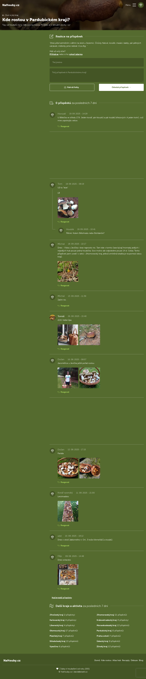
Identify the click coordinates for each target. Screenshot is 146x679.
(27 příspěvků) (64, 630)
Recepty (126, 660)
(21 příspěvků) (112, 615)
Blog (141, 660)
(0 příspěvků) (110, 630)
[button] (134, 5)
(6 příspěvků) (60, 646)
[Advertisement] (23, 76)
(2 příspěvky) (62, 615)
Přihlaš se (54, 54)
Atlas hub (116, 660)
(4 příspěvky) (63, 620)
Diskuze (134, 660)
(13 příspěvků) (113, 625)
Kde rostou (106, 660)
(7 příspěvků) (62, 636)
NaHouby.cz (10, 5)
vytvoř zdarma (75, 54)
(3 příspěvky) (112, 620)
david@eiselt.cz (80, 672)
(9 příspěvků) (108, 641)
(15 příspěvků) (64, 641)
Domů (97, 660)
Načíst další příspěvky (62, 597)
